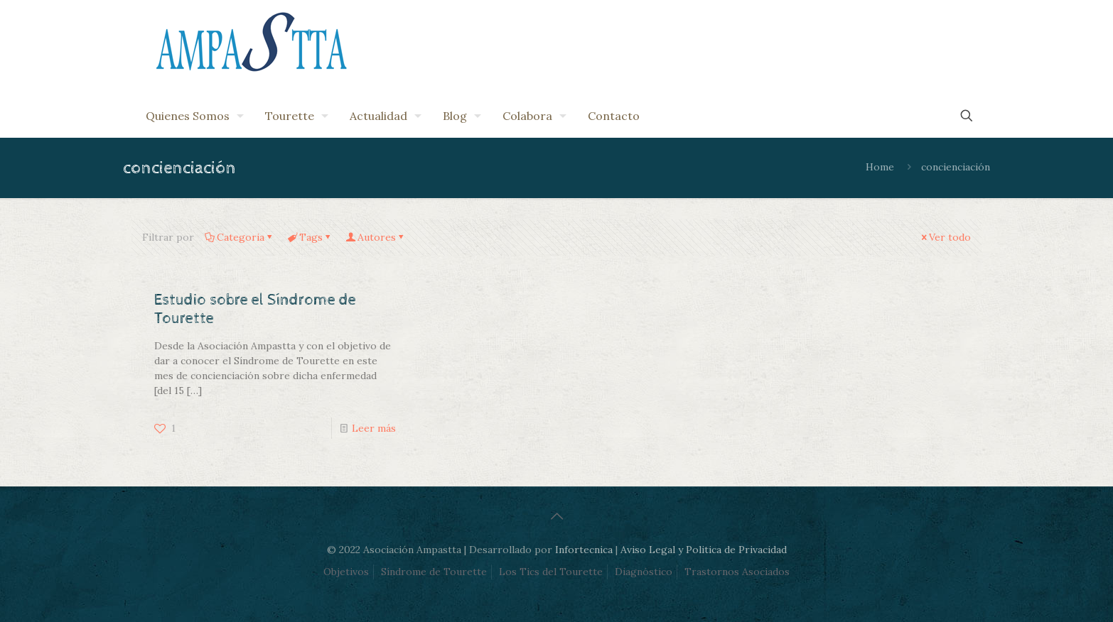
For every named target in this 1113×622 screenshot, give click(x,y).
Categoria (239, 237)
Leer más (374, 428)
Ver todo (945, 237)
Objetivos (346, 571)
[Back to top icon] (556, 516)
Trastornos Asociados (737, 571)
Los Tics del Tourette (551, 571)
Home (880, 166)
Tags (310, 237)
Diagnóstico (643, 571)
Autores (375, 237)
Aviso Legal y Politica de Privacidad (703, 549)
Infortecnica (584, 549)
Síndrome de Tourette (434, 571)
